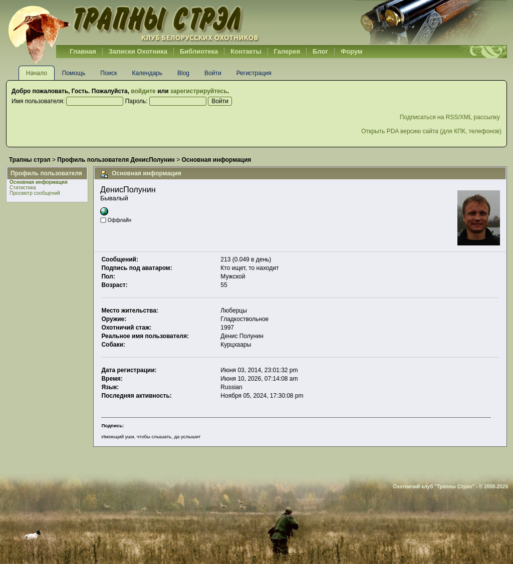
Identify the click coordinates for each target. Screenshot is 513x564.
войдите (143, 91)
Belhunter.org (133, 22)
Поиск (108, 73)
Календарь (147, 73)
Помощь (73, 73)
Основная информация (39, 182)
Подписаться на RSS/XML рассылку (450, 117)
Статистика (23, 187)
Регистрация (254, 73)
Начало (36, 73)
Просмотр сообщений (35, 193)
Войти (212, 73)
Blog (183, 73)
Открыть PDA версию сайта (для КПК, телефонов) (431, 131)
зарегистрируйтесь (198, 91)
